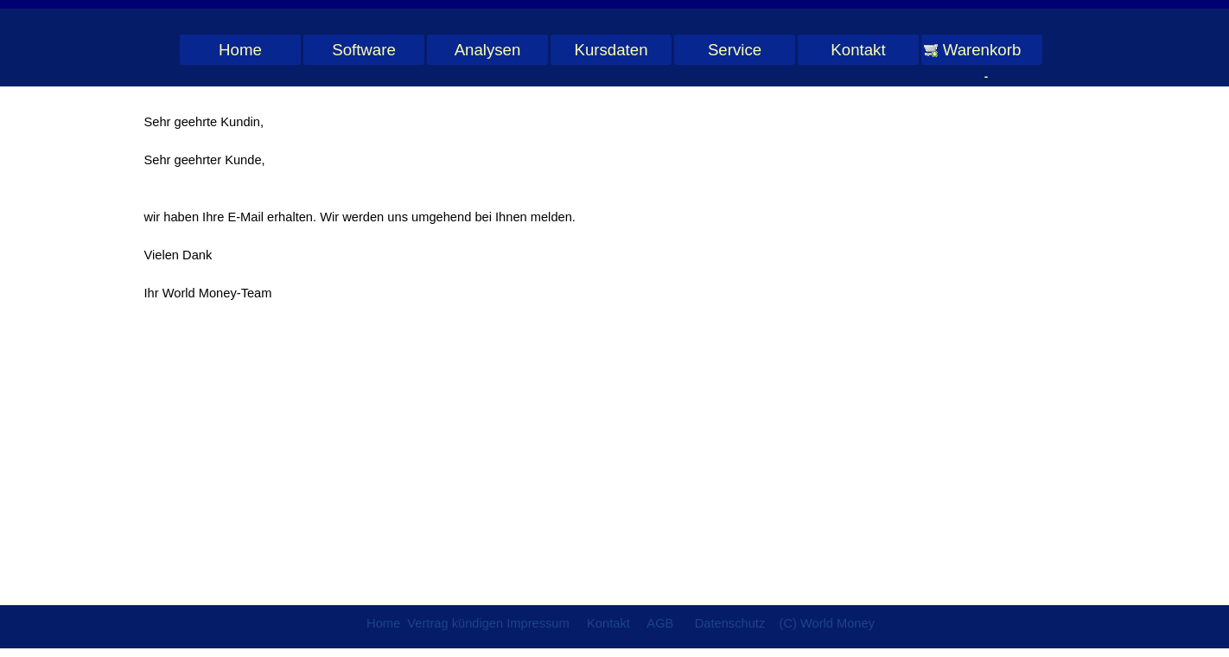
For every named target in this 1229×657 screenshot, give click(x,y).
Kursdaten (610, 50)
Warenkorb (982, 50)
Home (240, 50)
